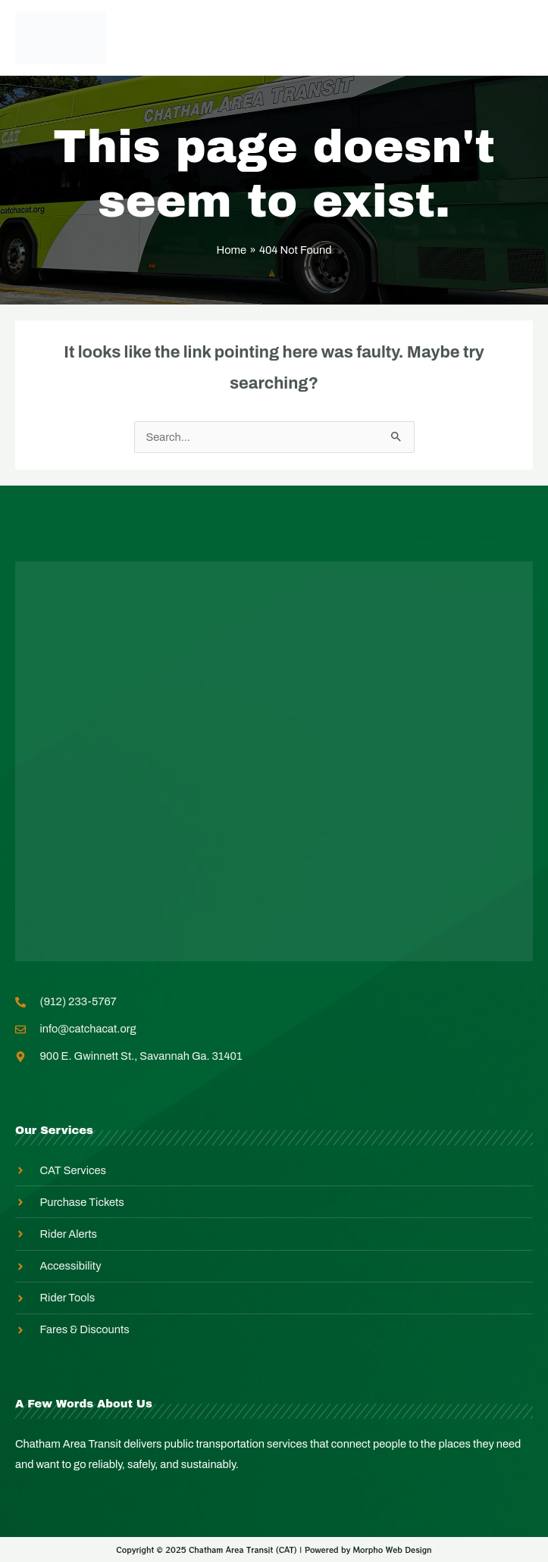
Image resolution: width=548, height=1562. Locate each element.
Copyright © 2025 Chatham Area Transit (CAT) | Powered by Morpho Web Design (273, 1549)
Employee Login (246, 37)
